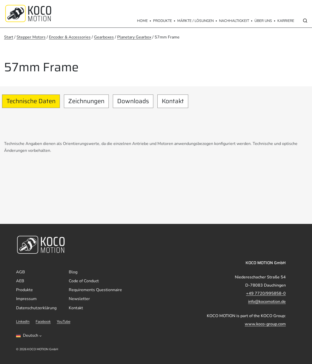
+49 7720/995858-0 (266, 293)
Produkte (162, 20)
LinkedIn (23, 321)
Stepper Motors (31, 37)
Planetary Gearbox (134, 37)
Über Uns (263, 20)
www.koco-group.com (265, 324)
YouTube (63, 321)
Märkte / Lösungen (195, 20)
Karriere (285, 20)
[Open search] (305, 20)
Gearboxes (104, 37)
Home (142, 20)
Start (8, 37)
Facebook (43, 321)
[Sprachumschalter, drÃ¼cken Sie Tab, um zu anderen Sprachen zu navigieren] (29, 336)
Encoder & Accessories (70, 37)
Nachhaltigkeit (234, 20)
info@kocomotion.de (267, 301)
